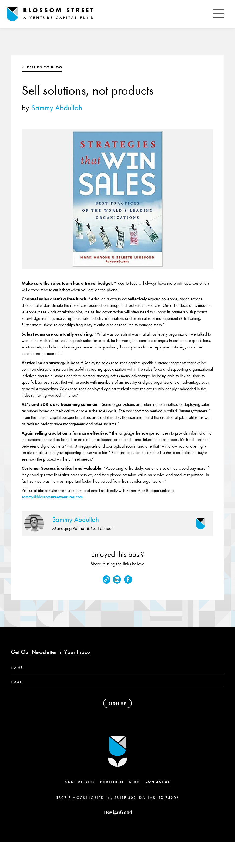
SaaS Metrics (80, 782)
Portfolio (111, 782)
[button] (218, 14)
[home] (50, 14)
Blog (134, 782)
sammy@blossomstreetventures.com (52, 497)
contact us (158, 781)
